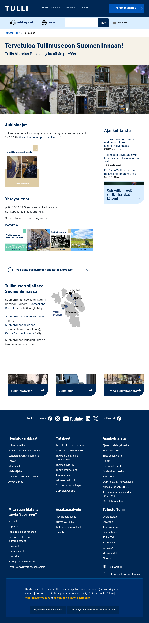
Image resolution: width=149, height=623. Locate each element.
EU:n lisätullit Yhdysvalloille (118, 482)
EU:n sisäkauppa (65, 491)
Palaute (60, 532)
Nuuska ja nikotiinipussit (22, 532)
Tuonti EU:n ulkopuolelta (70, 445)
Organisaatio (110, 516)
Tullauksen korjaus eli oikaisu (24, 476)
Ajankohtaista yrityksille (116, 445)
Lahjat (12, 461)
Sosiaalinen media (113, 471)
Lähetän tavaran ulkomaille (23, 456)
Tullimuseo (109, 542)
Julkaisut (108, 548)
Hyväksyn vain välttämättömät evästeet (93, 609)
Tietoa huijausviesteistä (69, 527)
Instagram (11, 225)
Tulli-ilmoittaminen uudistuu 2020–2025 (118, 494)
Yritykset (63, 438)
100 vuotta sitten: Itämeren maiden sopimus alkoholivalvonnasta (121, 142)
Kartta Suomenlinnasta (19, 333)
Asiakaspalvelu (68, 509)
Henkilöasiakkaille (66, 516)
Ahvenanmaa (15, 482)
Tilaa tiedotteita (112, 450)
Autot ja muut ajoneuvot (22, 561)
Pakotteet (108, 476)
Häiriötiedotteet (112, 466)
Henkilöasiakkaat (22, 438)
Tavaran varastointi (66, 470)
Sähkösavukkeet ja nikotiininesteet (19, 539)
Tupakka (13, 526)
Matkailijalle (15, 471)
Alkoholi (12, 521)
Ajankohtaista (114, 438)
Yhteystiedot (110, 553)
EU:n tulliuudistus (113, 501)
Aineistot (108, 558)
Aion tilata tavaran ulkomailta (24, 450)
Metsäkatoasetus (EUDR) (117, 487)
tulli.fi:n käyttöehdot (37, 598)
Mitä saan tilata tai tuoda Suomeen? (23, 512)
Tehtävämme (110, 527)
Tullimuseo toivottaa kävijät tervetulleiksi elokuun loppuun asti (123, 158)
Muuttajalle (14, 466)
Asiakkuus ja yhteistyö (68, 485)
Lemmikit (13, 556)
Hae (103, 23)
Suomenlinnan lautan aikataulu (24, 317)
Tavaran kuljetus (65, 465)
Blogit (106, 461)
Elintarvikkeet (16, 551)
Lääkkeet (13, 546)
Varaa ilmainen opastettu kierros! (40, 137)
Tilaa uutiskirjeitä (112, 456)
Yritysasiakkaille (65, 522)
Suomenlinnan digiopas (20, 325)
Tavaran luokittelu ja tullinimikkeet (67, 457)
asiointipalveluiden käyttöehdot (73, 598)
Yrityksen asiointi (65, 480)
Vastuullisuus (110, 532)
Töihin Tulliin (109, 537)
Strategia (108, 522)
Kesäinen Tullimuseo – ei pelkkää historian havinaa (120, 172)
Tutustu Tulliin (13, 33)
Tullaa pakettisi (16, 445)
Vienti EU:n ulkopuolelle (69, 450)
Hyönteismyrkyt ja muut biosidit (26, 567)
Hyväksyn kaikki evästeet (48, 609)
